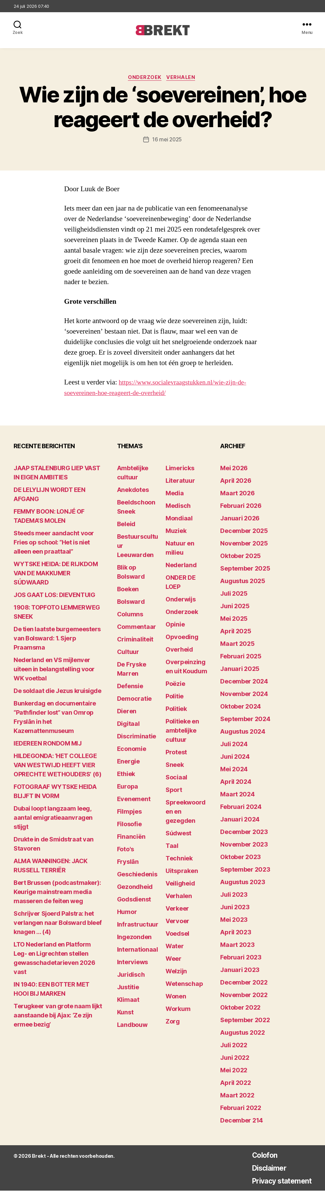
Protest (176, 753)
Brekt (38, 1157)
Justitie (128, 988)
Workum (178, 1010)
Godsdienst (134, 900)
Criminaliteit (135, 640)
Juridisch (131, 975)
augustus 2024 (242, 732)
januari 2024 (240, 820)
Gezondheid (135, 888)
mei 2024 (234, 770)
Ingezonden (134, 938)
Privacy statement (276, 1182)
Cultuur (128, 653)
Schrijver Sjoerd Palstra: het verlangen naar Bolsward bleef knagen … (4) (58, 924)
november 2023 (244, 845)
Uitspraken (182, 872)
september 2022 (245, 1021)
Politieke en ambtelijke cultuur (182, 731)
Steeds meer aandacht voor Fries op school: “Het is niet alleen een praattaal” (54, 543)
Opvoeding (182, 638)
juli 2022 (233, 1046)
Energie (128, 762)
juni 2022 (234, 1058)
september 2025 (245, 569)
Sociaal (176, 778)
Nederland (181, 566)
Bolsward (131, 603)
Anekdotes (133, 491)
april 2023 (235, 933)
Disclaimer (261, 1169)
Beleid (126, 525)
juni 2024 (235, 757)
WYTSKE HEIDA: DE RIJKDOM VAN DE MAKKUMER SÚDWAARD (56, 574)
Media (175, 494)
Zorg (173, 1022)
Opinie (175, 625)
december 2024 (244, 682)
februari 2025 (241, 657)
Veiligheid (180, 884)
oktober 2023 (240, 858)
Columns (130, 615)
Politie (175, 697)
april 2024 (235, 783)
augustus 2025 (242, 582)
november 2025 (244, 544)
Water (175, 947)
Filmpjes (129, 812)
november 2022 (244, 996)
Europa (127, 787)
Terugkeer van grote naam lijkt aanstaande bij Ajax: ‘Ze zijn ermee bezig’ (58, 1016)
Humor (127, 913)
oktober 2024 (240, 707)
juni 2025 (235, 607)
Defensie (130, 687)
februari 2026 (241, 507)
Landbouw (132, 1026)
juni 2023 (235, 908)
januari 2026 (240, 519)
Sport (174, 791)
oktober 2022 (240, 1008)
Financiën (131, 837)
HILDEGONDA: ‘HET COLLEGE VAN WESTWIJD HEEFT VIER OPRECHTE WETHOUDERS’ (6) (57, 766)
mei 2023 (234, 921)
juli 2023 (234, 895)
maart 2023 (237, 946)
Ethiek (126, 775)
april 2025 (235, 632)
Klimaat (128, 1001)
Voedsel (177, 934)
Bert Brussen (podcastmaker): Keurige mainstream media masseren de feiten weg (57, 893)
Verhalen (182, 78)
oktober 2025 (240, 557)
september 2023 (245, 870)
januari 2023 (240, 971)
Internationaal (137, 950)
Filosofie (129, 825)
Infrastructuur (137, 925)
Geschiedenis (137, 875)
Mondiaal (179, 519)
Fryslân (128, 863)
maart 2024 (237, 795)
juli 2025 (234, 594)
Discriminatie (136, 737)
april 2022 (235, 1084)
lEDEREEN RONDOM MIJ (47, 744)
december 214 (241, 1121)
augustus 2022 (242, 1033)
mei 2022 (233, 1071)
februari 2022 (240, 1109)
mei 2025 (234, 619)
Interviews (132, 963)
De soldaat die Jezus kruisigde (57, 692)
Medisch (178, 507)
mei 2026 (234, 469)
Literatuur (180, 481)
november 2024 (244, 695)
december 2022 (244, 983)
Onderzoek (144, 78)
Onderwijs (181, 600)
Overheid (179, 650)
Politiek (176, 710)
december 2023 (244, 833)
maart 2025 (237, 645)
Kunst (125, 1013)
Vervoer (177, 922)
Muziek (176, 532)
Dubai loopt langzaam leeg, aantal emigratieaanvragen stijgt (53, 819)
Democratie (134, 699)
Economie (131, 750)
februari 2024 (241, 808)
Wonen (176, 997)
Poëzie (175, 685)
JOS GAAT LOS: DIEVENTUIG (54, 596)
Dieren (126, 712)
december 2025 (244, 532)
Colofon (256, 1156)
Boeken (128, 590)
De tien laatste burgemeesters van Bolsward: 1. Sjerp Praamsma (57, 639)
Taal (172, 847)
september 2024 (245, 720)
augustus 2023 (242, 883)
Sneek (175, 766)
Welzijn (176, 972)
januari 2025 (240, 670)
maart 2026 (237, 494)
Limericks (180, 469)
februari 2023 (241, 958)
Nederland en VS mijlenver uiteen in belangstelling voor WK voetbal (54, 670)
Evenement (134, 800)
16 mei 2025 (167, 140)
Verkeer (177, 909)
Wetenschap (184, 985)
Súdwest (178, 834)
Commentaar (136, 628)
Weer (173, 959)
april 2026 (235, 481)
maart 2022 (237, 1096)
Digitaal (128, 725)
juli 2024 (234, 745)
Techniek (179, 859)
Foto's (125, 850)
